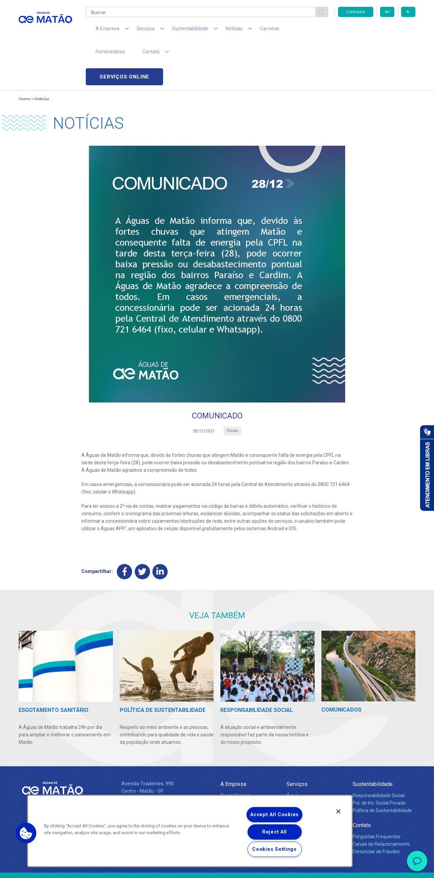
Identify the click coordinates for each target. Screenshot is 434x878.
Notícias (42, 52)
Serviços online (377, 31)
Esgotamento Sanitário (311, 757)
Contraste (356, 12)
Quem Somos (235, 750)
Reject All (274, 832)
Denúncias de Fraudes (376, 806)
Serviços (297, 739)
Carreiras (244, 30)
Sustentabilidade (373, 739)
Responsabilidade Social (379, 750)
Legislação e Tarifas (308, 765)
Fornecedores (280, 30)
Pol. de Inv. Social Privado (379, 757)
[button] (26, 833)
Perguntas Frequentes (376, 791)
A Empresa (233, 739)
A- (408, 12)
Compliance (233, 757)
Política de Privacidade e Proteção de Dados (217, 868)
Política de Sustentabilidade (382, 765)
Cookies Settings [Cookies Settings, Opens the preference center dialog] (274, 849)
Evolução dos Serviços (310, 772)
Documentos (300, 780)
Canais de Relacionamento (381, 798)
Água (292, 750)
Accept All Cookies (274, 815)
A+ (387, 12)
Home (24, 52)
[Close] (338, 811)
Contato (362, 780)
